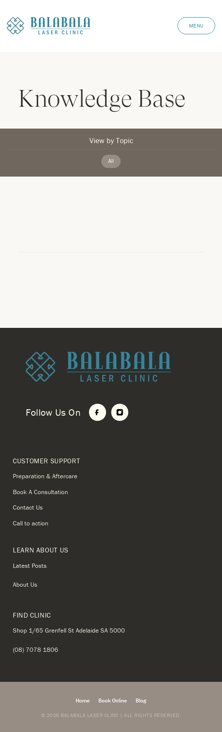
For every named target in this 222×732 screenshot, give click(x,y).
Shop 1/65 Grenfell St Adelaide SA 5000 (69, 630)
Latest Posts (30, 565)
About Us (25, 584)
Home (83, 700)
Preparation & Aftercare (45, 476)
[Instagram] (119, 412)
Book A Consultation (40, 492)
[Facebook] (97, 412)
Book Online (112, 700)
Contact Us (28, 507)
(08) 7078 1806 (35, 649)
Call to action (30, 523)
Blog (141, 700)
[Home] (117, 367)
